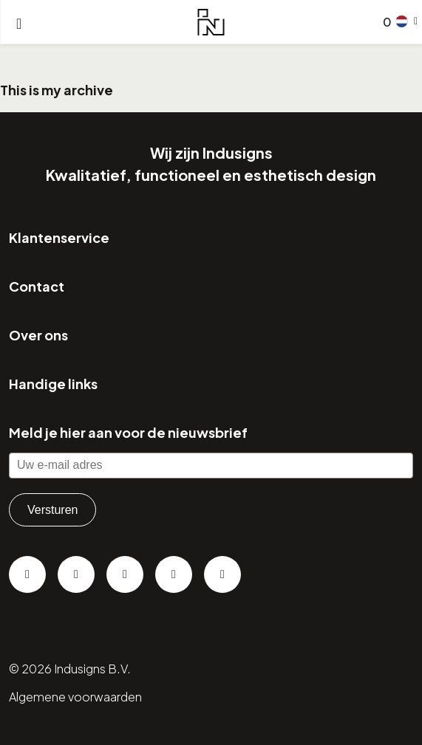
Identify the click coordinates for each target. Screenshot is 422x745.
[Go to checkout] (384, 22)
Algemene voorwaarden (75, 696)
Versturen (52, 510)
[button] (407, 21)
